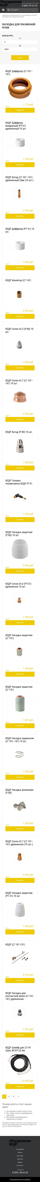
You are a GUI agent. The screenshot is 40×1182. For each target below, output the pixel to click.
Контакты (20, 1165)
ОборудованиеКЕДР (11, 3)
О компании (20, 1149)
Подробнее (20, 110)
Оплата (20, 1152)
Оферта (20, 1162)
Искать (20, 58)
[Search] (22, 10)
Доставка (20, 1156)
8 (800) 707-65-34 (29, 5)
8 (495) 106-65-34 (20, 1172)
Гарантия (20, 1159)
